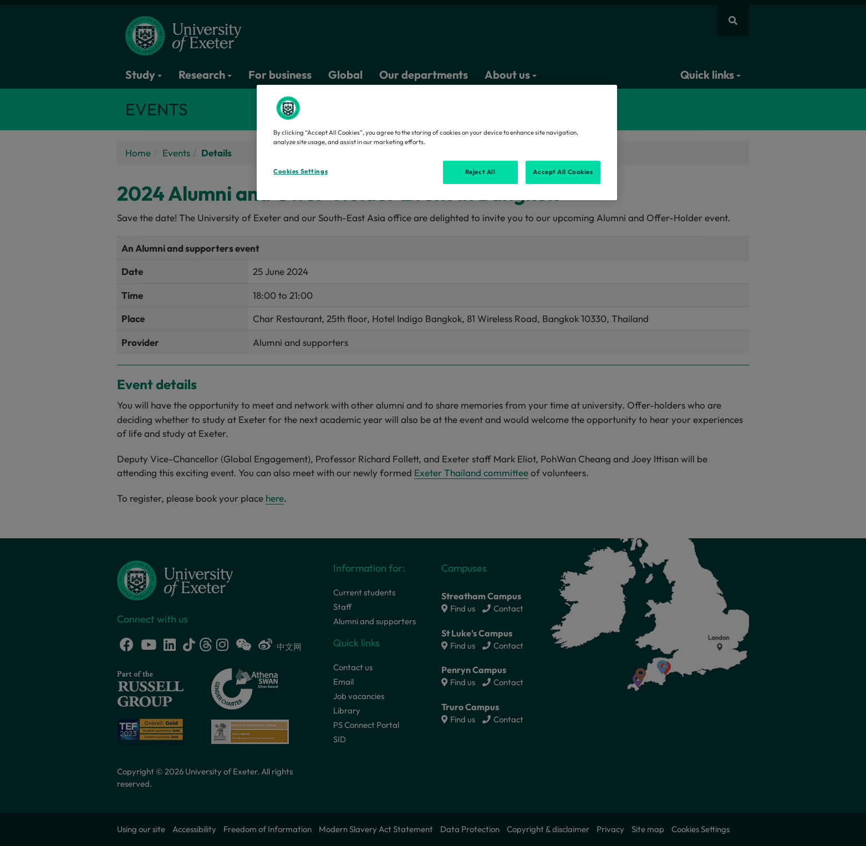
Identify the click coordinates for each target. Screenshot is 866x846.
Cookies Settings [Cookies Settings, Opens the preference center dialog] (300, 171)
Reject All (480, 172)
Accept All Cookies (563, 172)
